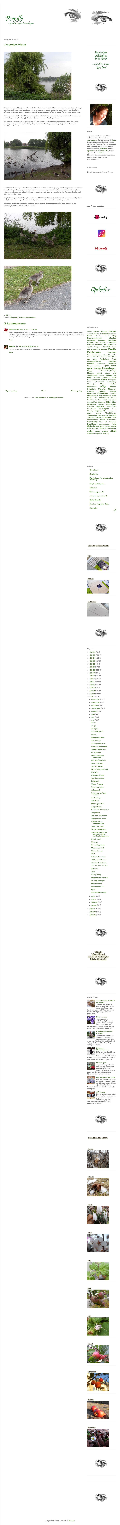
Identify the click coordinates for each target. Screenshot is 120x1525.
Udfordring (99, 417)
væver (96, 151)
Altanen (104, 331)
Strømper (104, 409)
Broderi (90, 342)
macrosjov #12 (97, 886)
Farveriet (90, 355)
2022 (93, 664)
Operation (91, 393)
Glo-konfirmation (98, 760)
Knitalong (97, 377)
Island (107, 373)
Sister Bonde (95, 500)
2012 (92, 694)
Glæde (90, 363)
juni (93, 717)
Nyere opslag (10, 391)
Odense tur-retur (98, 857)
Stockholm (91, 409)
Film (95, 357)
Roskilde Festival (94, 400)
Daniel (110, 344)
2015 (92, 685)
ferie (114, 424)
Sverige (90, 411)
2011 (92, 697)
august (94, 711)
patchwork (112, 428)
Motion (113, 386)
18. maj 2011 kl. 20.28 (27, 329)
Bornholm (112, 340)
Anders (112, 331)
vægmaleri (98, 433)
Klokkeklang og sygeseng (97, 756)
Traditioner (110, 413)
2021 (92, 667)
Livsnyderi (112, 379)
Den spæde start (98, 743)
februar (94, 902)
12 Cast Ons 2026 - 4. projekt (105, 1001)
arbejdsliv (14, 317)
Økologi (106, 433)
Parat (93, 723)
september (96, 708)
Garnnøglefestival (94, 361)
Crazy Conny (96, 851)
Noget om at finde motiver (98, 794)
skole (97, 431)
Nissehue (90, 391)
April (93, 889)
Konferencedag (97, 778)
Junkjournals (92, 375)
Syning (98, 411)
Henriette (93, 508)
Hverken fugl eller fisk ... (99, 504)
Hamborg (112, 363)
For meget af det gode (105, 1077)
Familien (112, 352)
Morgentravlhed (97, 737)
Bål (97, 342)
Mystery (91, 389)
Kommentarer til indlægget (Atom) (49, 397)
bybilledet (92, 424)
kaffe (89, 428)
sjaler (90, 431)
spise (105, 431)
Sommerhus (111, 404)
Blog (114, 336)
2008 (93, 915)
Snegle (101, 404)
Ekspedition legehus (99, 877)
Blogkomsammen (94, 338)
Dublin (104, 349)
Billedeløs (95, 801)
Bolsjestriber (96, 807)
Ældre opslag (76, 391)
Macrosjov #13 (97, 848)
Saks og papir (109, 400)
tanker (90, 433)
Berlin (89, 336)
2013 (92, 691)
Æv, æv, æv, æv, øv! (99, 866)
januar (94, 905)
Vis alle (114, 510)
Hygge (90, 371)
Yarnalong (92, 422)
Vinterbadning (92, 419)
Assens (90, 334)
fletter (101, 153)
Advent (96, 331)
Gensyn (94, 842)
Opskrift (113, 393)
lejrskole (103, 428)
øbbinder (104, 151)
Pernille (12, 346)
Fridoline (104, 359)
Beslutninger (96, 798)
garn (102, 426)
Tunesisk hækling (102, 415)
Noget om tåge (97, 826)
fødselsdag (93, 426)
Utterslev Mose (97, 775)
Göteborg (101, 363)
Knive (114, 377)
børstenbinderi (104, 424)
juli (92, 714)
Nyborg (102, 391)
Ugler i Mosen (97, 763)
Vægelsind (95, 812)
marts (94, 899)
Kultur (104, 379)
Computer (112, 342)
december (95, 699)
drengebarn (92, 140)
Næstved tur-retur (98, 892)
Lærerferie (99, 382)
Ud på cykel (96, 839)
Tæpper (90, 417)
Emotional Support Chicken (104, 1032)
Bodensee (91, 340)
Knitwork (106, 377)
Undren (108, 417)
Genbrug (112, 361)
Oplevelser (30, 317)
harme (113, 426)
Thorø (98, 413)
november (95, 702)
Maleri (102, 384)
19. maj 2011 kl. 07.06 (29, 346)
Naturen (22, 317)
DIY (104, 344)
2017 (92, 679)
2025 (93, 655)
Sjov (114, 402)
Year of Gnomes (107, 422)
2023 (93, 661)
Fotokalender (102, 357)
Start (43, 391)
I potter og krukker (98, 749)
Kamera (101, 375)
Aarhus (89, 331)
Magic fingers (97, 784)
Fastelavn (98, 355)
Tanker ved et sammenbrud (97, 822)
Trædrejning (92, 415)
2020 (93, 670)
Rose (114, 140)
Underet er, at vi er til (98, 496)
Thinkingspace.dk (97, 492)
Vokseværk (95, 790)
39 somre (100, 1092)
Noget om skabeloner (100, 810)
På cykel (94, 729)
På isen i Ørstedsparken (102, 1049)
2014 (92, 688)
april (93, 896)
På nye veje (96, 752)
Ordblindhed (92, 395)
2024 (93, 658)
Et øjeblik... (94, 474)
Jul (114, 373)
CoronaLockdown (94, 344)
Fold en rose (101, 1017)
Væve (102, 419)
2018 (92, 676)
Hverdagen (109, 368)
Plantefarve (104, 398)
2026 (93, 652)
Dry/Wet (94, 772)
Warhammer (111, 419)
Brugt (93, 726)
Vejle (114, 417)
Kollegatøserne (93, 379)
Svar (11, 340)
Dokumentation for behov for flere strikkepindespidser (100, 834)
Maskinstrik (91, 386)
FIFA (93, 854)
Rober (113, 398)
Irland (99, 373)
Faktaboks (94, 352)
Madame (12, 329)
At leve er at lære (100, 334)
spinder (90, 151)
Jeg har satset (97, 766)
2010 (93, 909)
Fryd (114, 359)
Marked (113, 384)
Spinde (100, 406)
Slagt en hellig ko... (97, 484)
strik (113, 430)
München (102, 389)
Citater (103, 342)
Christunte (94, 470)
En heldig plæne (98, 845)
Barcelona (112, 334)
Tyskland (112, 415)
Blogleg (112, 338)
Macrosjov (91, 384)
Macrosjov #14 (97, 804)
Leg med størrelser (99, 815)
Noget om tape (97, 787)
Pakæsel (94, 869)
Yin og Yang (96, 874)
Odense (113, 391)
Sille (108, 402)
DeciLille (105, 347)
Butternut (95, 781)
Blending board (102, 336)
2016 (92, 682)
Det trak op (96, 740)
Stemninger (111, 406)
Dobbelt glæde (97, 732)
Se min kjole (101, 1063)
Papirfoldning (105, 395)
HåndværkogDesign (108, 371)
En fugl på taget (98, 880)
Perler (89, 398)
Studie (114, 409)
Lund (89, 382)
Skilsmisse (91, 404)
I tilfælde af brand (98, 860)
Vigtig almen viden (98, 818)
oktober (94, 705)
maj (93, 720)
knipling (95, 428)
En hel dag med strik (99, 769)
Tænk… (94, 734)
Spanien (90, 406)
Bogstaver (101, 340)
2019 (92, 673)
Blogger (72, 1521)
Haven (90, 366)
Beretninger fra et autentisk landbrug (101, 479)
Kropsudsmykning (98, 829)
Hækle (90, 373)
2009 (93, 912)
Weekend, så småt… (99, 863)
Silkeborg (101, 402)
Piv (96, 398)
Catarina (93, 488)
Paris (114, 395)
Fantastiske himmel (99, 746)
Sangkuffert (92, 402)
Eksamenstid (96, 883)
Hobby (97, 368)
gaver (107, 426)
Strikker (103, 148)
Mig (103, 386)
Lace (93, 872)
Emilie (112, 349)
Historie (98, 366)
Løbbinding (111, 382)
